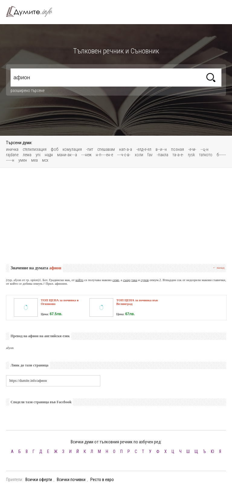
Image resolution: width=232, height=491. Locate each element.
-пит (89, 149)
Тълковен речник (32, 11)
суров (145, 280)
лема (27, 154)
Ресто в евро (102, 479)
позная (177, 149)
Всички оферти (38, 479)
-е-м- (192, 149)
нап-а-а (125, 149)
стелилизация (35, 149)
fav (150, 154)
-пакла (162, 154)
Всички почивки (71, 479)
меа (34, 160)
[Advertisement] (116, 216)
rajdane (12, 154)
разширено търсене (27, 90)
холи (139, 154)
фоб (54, 149)
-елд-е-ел (143, 149)
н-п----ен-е (104, 154)
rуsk (191, 154)
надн (49, 154)
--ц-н (204, 149)
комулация (72, 149)
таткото (205, 154)
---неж (86, 154)
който (79, 280)
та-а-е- (178, 154)
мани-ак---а (67, 154)
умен (22, 160)
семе (115, 280)
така (134, 280)
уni (38, 154)
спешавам (106, 149)
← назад (218, 267)
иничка (12, 149)
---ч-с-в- (123, 154)
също (126, 280)
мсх (45, 160)
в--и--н (161, 149)
